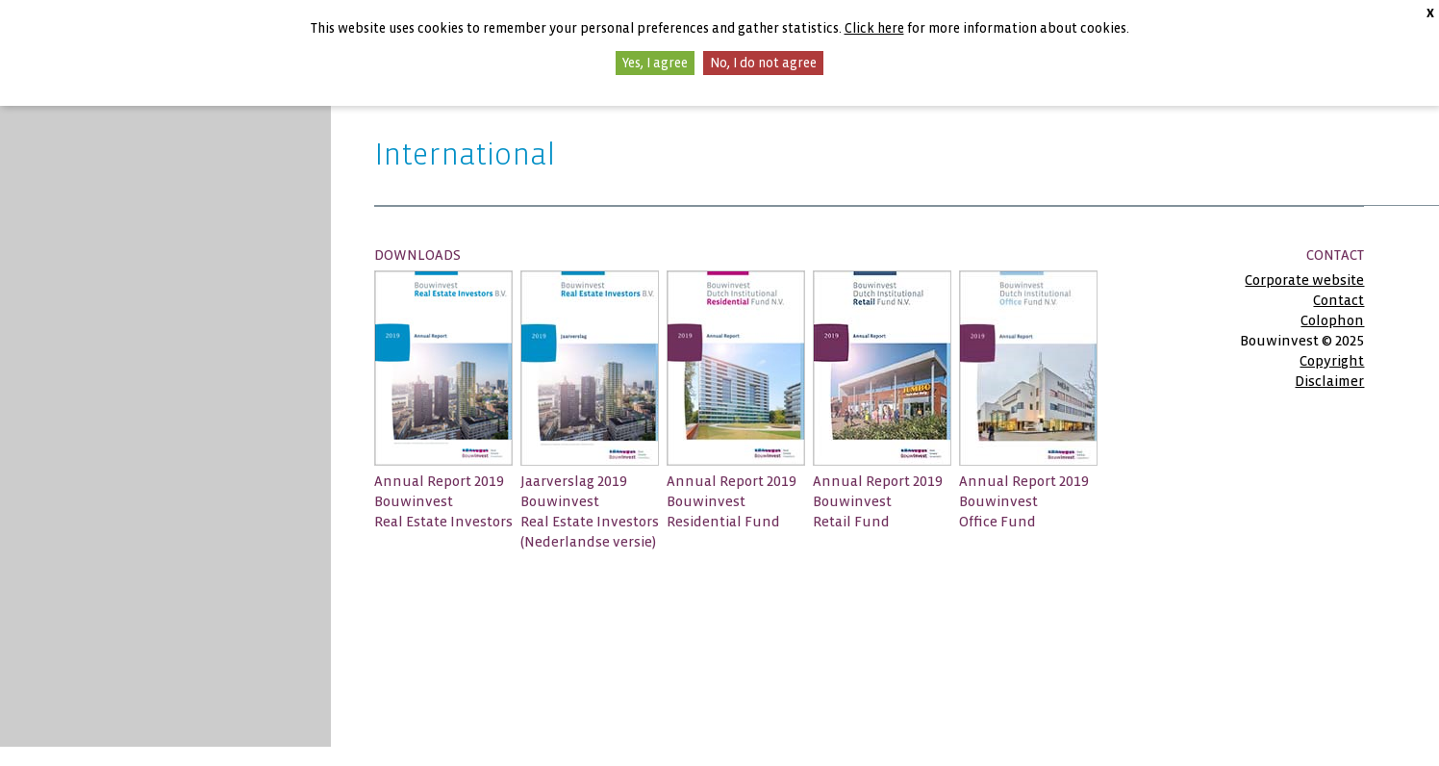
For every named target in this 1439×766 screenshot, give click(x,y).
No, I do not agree (763, 63)
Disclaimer (1329, 381)
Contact (1338, 300)
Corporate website (1304, 280)
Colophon (1332, 320)
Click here (874, 28)
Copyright (1332, 361)
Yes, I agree (655, 63)
